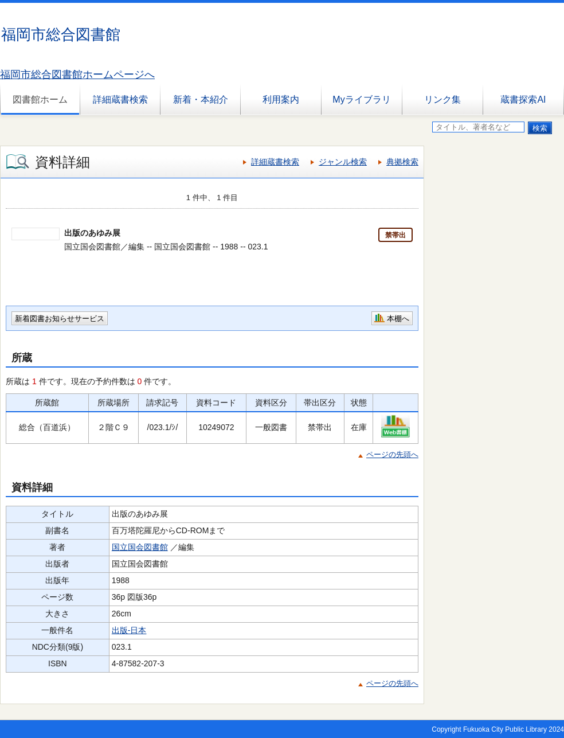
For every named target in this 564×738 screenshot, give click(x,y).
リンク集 (442, 99)
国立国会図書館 (140, 547)
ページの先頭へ (392, 454)
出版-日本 (129, 630)
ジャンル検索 (343, 161)
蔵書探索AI (523, 99)
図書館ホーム (40, 99)
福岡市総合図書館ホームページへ (77, 74)
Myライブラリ (361, 99)
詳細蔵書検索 (120, 99)
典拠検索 (402, 161)
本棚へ (398, 318)
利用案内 (281, 99)
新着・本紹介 (200, 99)
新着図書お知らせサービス (59, 318)
